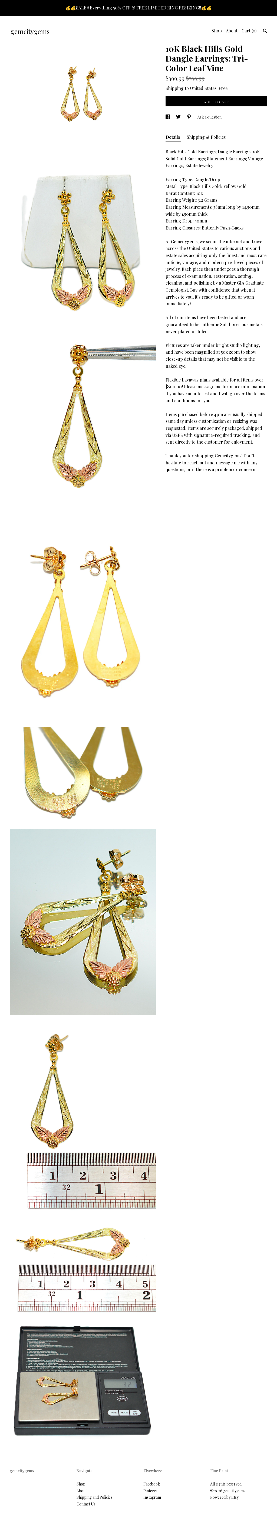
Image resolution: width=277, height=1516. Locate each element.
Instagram (152, 1497)
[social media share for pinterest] (189, 117)
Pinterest (151, 1490)
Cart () (249, 30)
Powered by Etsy (224, 1497)
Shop (217, 30)
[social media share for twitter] (179, 117)
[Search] (265, 32)
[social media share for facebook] (168, 117)
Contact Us (86, 1504)
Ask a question (209, 117)
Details (173, 137)
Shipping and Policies (94, 1497)
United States (203, 88)
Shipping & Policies (206, 137)
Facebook (151, 1484)
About (232, 30)
